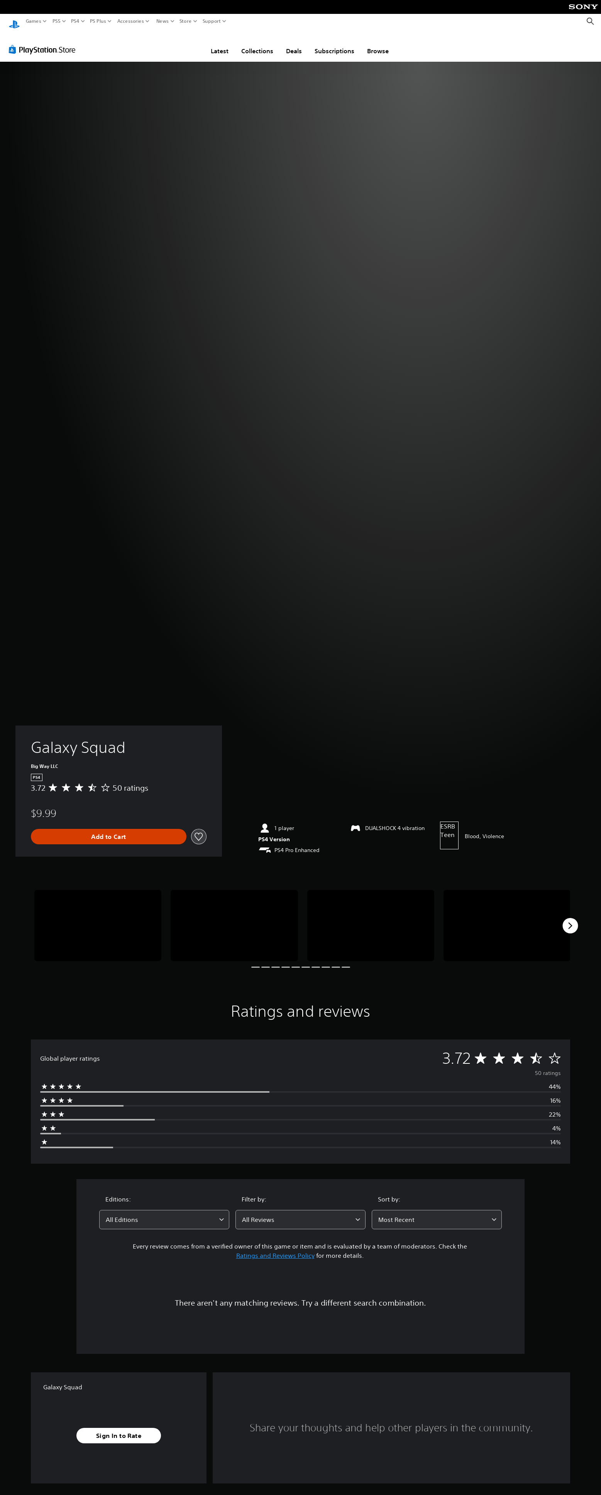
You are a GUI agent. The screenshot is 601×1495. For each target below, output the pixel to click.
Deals (294, 43)
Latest (220, 43)
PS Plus (98, 21)
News (162, 21)
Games (33, 21)
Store (185, 21)
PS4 (75, 21)
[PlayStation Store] (44, 42)
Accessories (130, 21)
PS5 (56, 21)
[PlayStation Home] (14, 21)
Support (212, 21)
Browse (378, 43)
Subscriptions (334, 43)
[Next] (570, 918)
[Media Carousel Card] (97, 918)
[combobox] (164, 1212)
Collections (257, 43)
